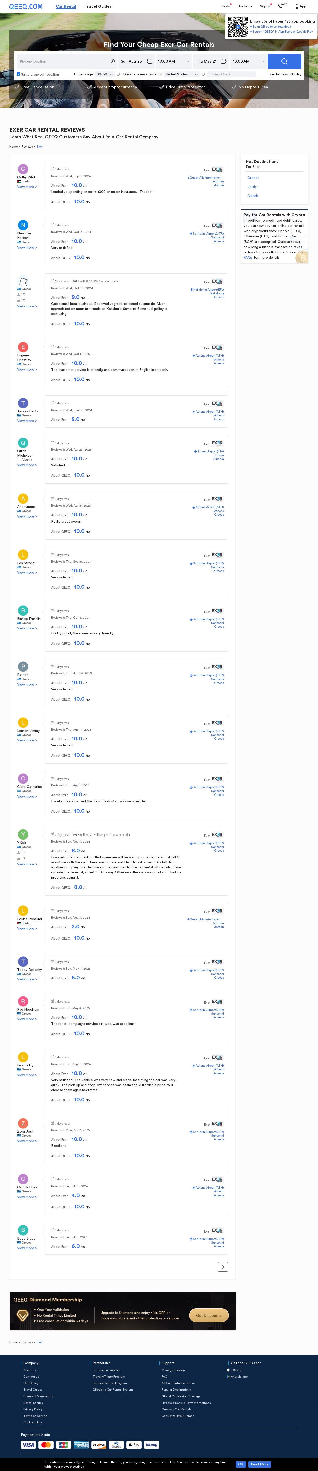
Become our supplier (106, 1370)
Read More (260, 1464)
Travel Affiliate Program (109, 1376)
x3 (23, 858)
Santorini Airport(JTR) (208, 233)
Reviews (27, 146)
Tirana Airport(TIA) (210, 451)
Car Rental (66, 6)
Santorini (217, 237)
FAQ (164, 1376)
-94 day (295, 74)
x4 (23, 852)
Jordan (26, 181)
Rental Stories (33, 1402)
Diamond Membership (38, 1396)
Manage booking (173, 1370)
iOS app (236, 1370)
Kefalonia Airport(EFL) (208, 289)
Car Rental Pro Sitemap (178, 1415)
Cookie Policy (32, 1422)
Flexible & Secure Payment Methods (186, 1402)
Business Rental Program (110, 1383)
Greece (26, 242)
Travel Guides (98, 6)
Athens (219, 359)
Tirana (219, 455)
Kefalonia (217, 293)
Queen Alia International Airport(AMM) (207, 177)
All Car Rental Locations (178, 1383)
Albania (27, 459)
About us (29, 1370)
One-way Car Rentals (176, 1409)
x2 (23, 294)
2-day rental (62, 834)
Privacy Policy (32, 1409)
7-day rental (62, 280)
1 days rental (62, 168)
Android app (239, 1376)
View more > (27, 187)
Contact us (31, 1376)
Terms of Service (35, 1415)
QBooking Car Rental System (113, 1389)
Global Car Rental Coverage (181, 1396)
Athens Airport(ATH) (210, 355)
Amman (218, 181)
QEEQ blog (31, 1383)
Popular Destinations (176, 1389)
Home (13, 146)
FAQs (248, 257)
